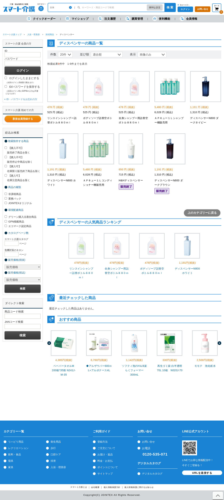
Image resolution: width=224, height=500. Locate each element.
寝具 (10, 461)
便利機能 (161, 18)
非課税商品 (13, 194)
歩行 (53, 448)
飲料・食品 (14, 454)
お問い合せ (148, 441)
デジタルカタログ (152, 473)
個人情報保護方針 (112, 487)
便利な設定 (154, 7)
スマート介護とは (78, 487)
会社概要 (95, 487)
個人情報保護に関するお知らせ (139, 487)
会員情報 (188, 18)
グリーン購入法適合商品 (20, 216)
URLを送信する (202, 472)
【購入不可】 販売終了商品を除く (17, 150)
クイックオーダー (41, 18)
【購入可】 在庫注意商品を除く (17, 178)
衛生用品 (56, 441)
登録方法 (102, 441)
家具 (10, 467)
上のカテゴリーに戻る (202, 212)
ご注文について (106, 448)
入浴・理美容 (33, 34)
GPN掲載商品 (14, 221)
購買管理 (134, 18)
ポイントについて (107, 467)
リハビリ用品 (15, 441)
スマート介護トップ (12, 34)
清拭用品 (50, 34)
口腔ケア (56, 454)
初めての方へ (185, 5)
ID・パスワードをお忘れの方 (21, 99)
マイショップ (77, 18)
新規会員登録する (23, 118)
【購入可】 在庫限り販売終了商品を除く (22, 168)
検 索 (170, 7)
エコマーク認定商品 (18, 226)
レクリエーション (18, 448)
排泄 (53, 461)
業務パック (13, 198)
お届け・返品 (105, 454)
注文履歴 (107, 18)
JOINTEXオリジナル (18, 203)
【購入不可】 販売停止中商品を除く (19, 159)
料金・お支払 (105, 461)
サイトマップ (105, 473)
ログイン (185, 9)
